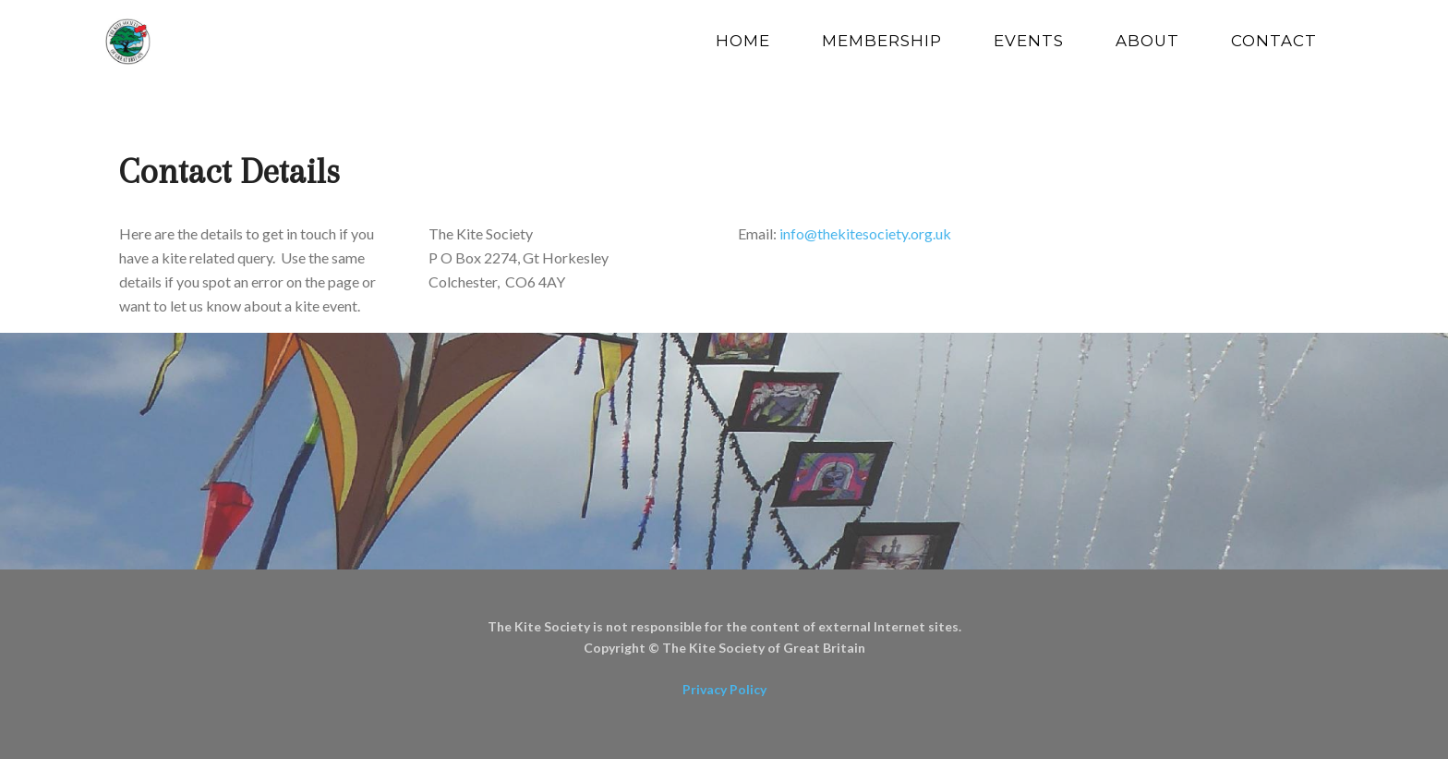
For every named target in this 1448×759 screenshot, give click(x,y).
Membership (882, 40)
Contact (1274, 40)
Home (743, 40)
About (1147, 40)
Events (1029, 40)
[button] (142, 473)
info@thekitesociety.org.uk (865, 233)
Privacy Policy (724, 689)
